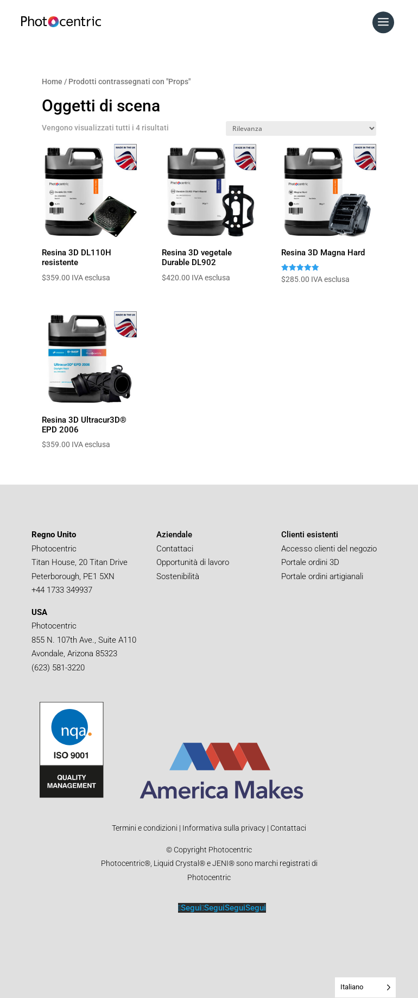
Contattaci (174, 549)
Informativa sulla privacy (223, 828)
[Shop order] (301, 128)
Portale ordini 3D (311, 562)
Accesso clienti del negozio (329, 549)
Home (52, 81)
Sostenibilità (177, 576)
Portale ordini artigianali (323, 576)
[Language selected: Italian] (365, 987)
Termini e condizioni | (146, 828)
